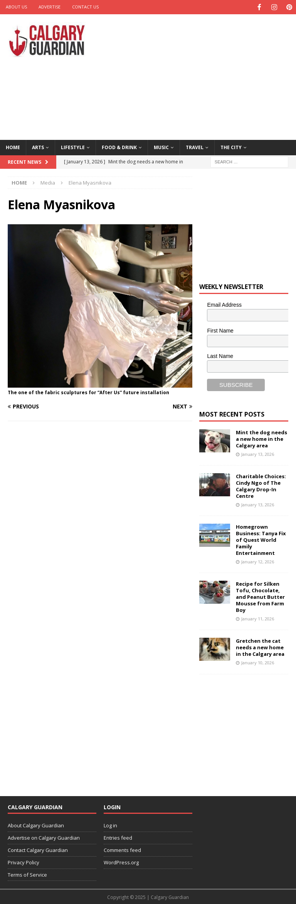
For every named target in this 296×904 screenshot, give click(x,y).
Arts (38, 146)
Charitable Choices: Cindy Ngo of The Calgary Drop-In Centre (261, 485)
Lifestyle (73, 146)
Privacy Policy (23, 861)
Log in (110, 824)
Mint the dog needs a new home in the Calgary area (261, 438)
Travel (195, 146)
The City (231, 146)
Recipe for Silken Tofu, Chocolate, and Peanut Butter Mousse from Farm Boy (260, 596)
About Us (16, 7)
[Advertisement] (202, 75)
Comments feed (122, 849)
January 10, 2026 (257, 662)
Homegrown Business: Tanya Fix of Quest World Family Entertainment (261, 539)
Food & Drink (119, 146)
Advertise (50, 7)
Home (13, 146)
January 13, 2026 (257, 453)
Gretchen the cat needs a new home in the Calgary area (260, 647)
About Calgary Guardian (36, 824)
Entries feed (118, 836)
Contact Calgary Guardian (38, 849)
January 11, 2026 (257, 618)
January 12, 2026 (257, 561)
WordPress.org (121, 861)
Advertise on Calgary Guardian (44, 836)
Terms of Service (27, 873)
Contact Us (85, 7)
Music (161, 146)
